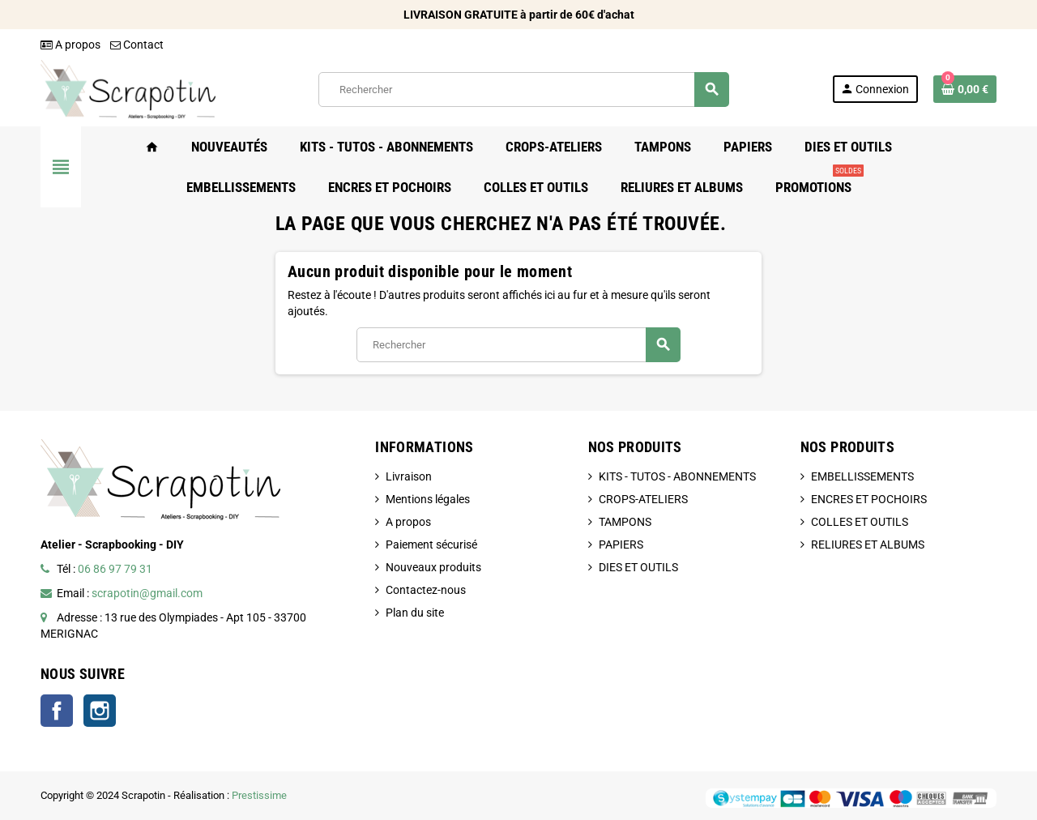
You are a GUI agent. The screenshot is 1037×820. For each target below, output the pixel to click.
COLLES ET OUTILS (859, 521)
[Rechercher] (523, 89)
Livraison (409, 476)
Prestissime (259, 795)
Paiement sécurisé (431, 544)
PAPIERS (621, 544)
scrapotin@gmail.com (147, 593)
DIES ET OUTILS (638, 567)
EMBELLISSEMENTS (862, 476)
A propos (70, 44)
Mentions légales (428, 499)
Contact (137, 44)
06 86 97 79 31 (115, 568)
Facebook (57, 710)
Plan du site (415, 612)
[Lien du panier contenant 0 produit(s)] (964, 89)
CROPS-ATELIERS (643, 499)
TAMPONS (625, 521)
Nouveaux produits (433, 567)
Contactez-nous (426, 589)
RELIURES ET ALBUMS (867, 544)
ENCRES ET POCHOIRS (869, 499)
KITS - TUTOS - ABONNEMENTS (677, 476)
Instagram (99, 710)
